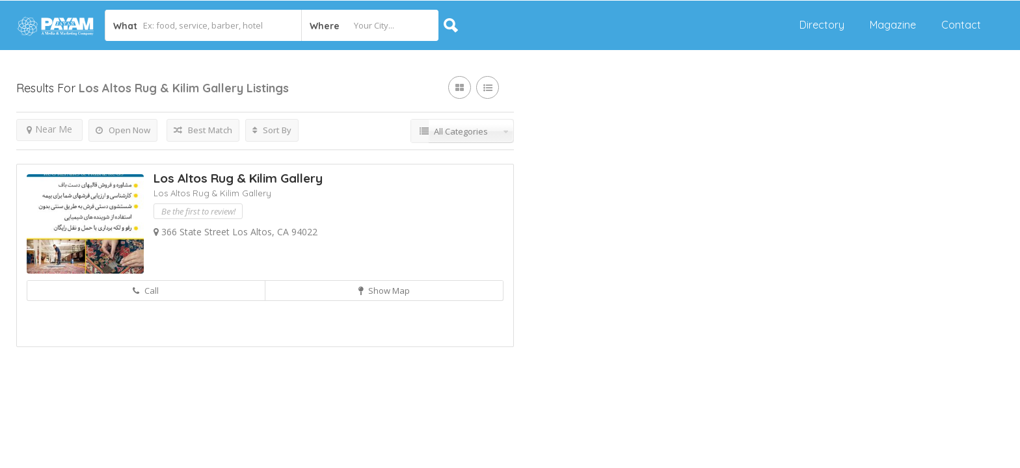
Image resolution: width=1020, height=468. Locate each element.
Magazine (893, 24)
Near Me (49, 129)
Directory (821, 24)
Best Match (203, 130)
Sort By (271, 130)
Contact (961, 24)
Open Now (123, 130)
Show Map (384, 290)
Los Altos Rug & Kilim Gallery (238, 178)
